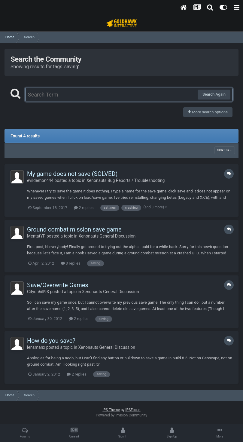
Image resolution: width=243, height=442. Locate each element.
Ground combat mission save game (74, 229)
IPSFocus (132, 410)
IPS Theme (111, 410)
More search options (208, 112)
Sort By (224, 150)
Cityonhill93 (38, 291)
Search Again (214, 94)
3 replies (70, 263)
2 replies (83, 207)
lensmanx (36, 347)
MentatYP (36, 236)
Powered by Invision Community (121, 415)
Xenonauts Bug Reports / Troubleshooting (126, 180)
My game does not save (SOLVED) (72, 173)
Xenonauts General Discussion (107, 236)
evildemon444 (40, 180)
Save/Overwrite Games (57, 285)
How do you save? (51, 340)
